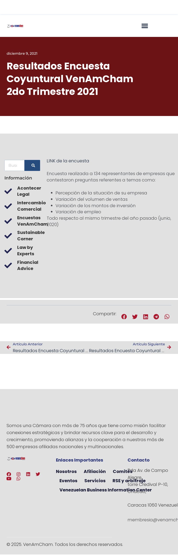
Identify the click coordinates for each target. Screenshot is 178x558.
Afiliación (95, 471)
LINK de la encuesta (68, 161)
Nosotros (66, 471)
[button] (144, 26)
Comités (122, 471)
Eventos (68, 481)
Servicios (95, 481)
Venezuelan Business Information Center (105, 490)
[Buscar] (32, 165)
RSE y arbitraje (129, 481)
